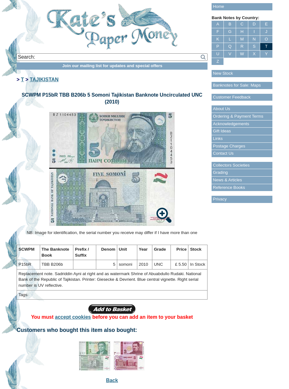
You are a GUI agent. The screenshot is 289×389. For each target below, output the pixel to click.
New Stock (223, 73)
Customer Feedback (231, 97)
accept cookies (73, 317)
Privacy (220, 199)
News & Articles (227, 180)
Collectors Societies (231, 165)
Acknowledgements (231, 123)
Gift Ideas (222, 131)
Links (218, 138)
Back (112, 380)
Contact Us (223, 153)
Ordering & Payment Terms (238, 116)
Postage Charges (229, 146)
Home (218, 6)
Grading (220, 172)
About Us (221, 108)
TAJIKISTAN (44, 79)
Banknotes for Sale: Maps (237, 85)
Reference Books (229, 187)
